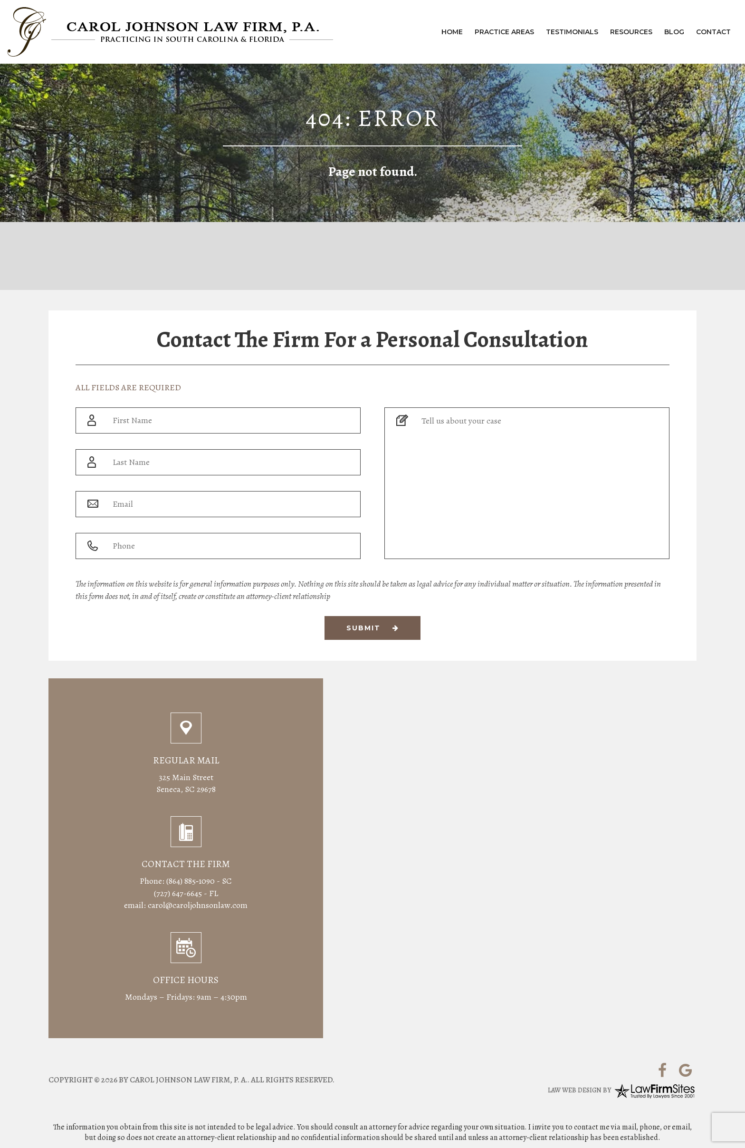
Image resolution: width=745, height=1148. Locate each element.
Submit (372, 628)
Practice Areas (504, 32)
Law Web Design (575, 1090)
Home (452, 32)
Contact (713, 32)
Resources (631, 32)
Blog (674, 32)
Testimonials (572, 32)
